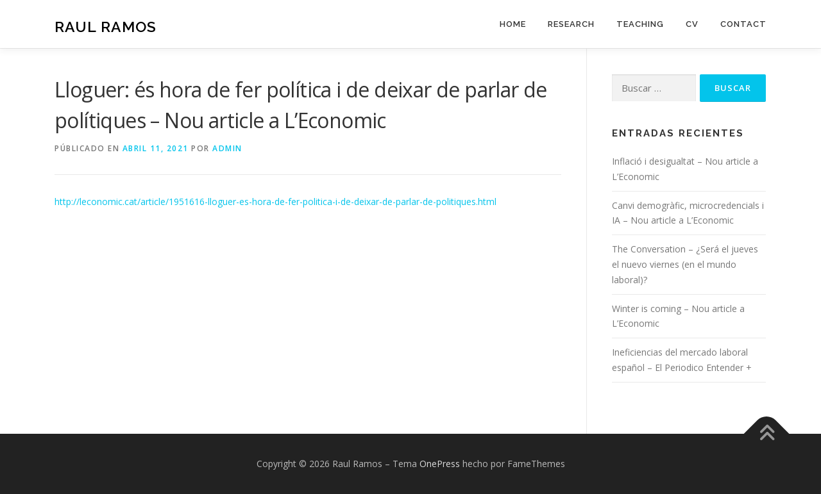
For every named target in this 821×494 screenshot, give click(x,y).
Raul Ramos (106, 26)
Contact (743, 24)
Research (571, 24)
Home (513, 24)
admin (227, 148)
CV (692, 24)
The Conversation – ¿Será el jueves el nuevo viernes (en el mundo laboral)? (685, 264)
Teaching (640, 24)
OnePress (439, 463)
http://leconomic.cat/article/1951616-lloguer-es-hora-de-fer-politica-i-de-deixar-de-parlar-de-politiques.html (275, 201)
